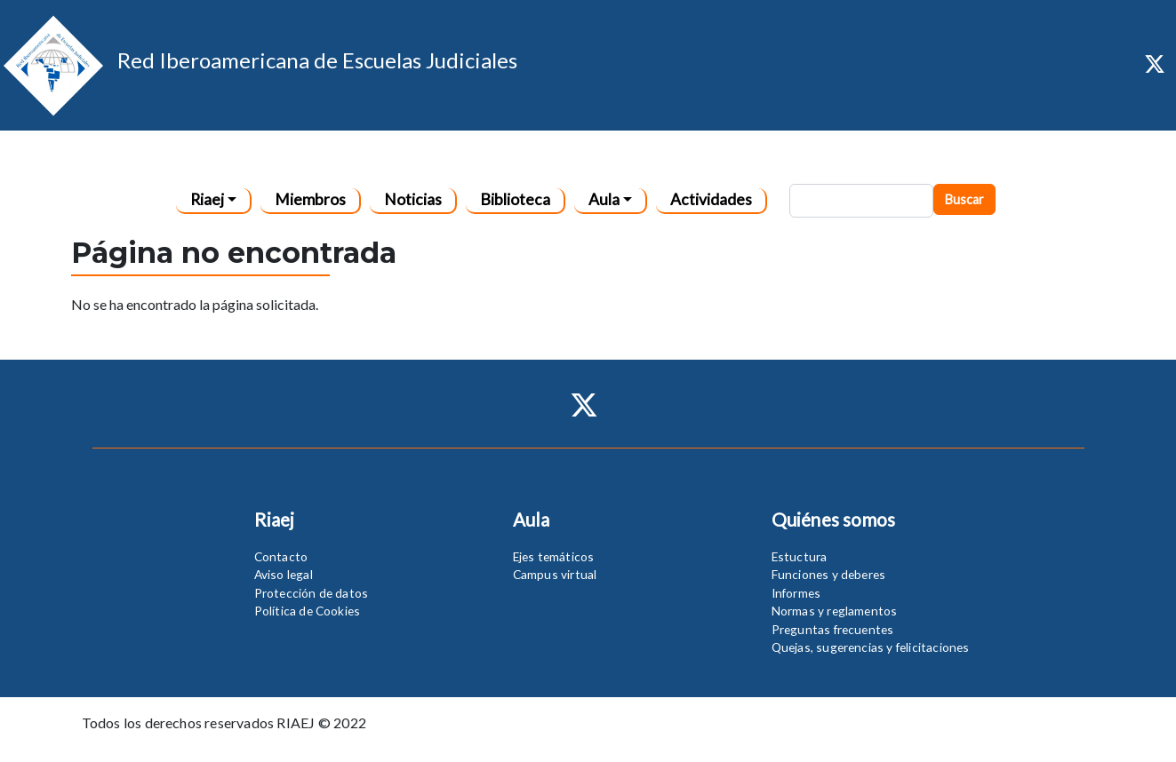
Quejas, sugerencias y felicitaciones (871, 647)
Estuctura (800, 556)
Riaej (207, 199)
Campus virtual (555, 574)
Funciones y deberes (829, 574)
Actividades (711, 199)
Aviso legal (283, 574)
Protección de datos (311, 592)
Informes (796, 592)
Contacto (281, 556)
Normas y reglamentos (835, 610)
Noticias (413, 199)
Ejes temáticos (554, 556)
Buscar (964, 199)
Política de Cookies (307, 610)
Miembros (310, 199)
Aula (604, 199)
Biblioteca (515, 199)
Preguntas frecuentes (833, 629)
